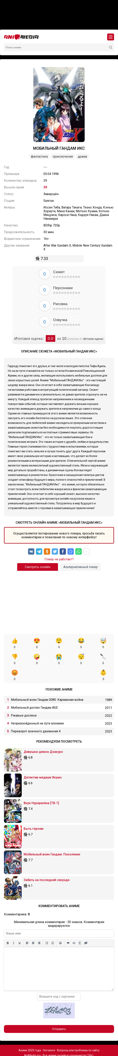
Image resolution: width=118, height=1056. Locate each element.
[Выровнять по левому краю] (27, 927)
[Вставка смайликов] (60, 927)
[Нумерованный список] (53, 927)
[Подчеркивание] (19, 927)
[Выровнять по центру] (33, 927)
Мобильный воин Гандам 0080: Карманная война (47, 684)
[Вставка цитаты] (68, 927)
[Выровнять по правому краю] (39, 927)
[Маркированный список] (47, 927)
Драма (82, 156)
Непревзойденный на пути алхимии (37, 707)
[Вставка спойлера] (80, 927)
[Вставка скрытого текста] (86, 927)
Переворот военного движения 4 (36, 715)
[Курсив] (14, 927)
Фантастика (39, 156)
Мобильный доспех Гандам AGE (34, 691)
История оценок (93, 338)
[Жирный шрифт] (8, 927)
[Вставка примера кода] (74, 927)
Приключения (63, 156)
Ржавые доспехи (24, 699)
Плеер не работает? (59, 559)
